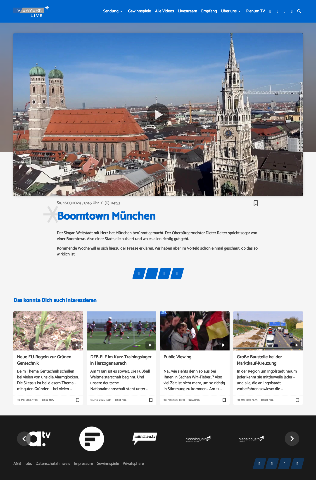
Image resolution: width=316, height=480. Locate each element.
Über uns (229, 11)
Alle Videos (164, 11)
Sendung (111, 11)
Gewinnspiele (139, 11)
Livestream (187, 11)
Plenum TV (255, 11)
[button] (292, 438)
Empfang (209, 11)
